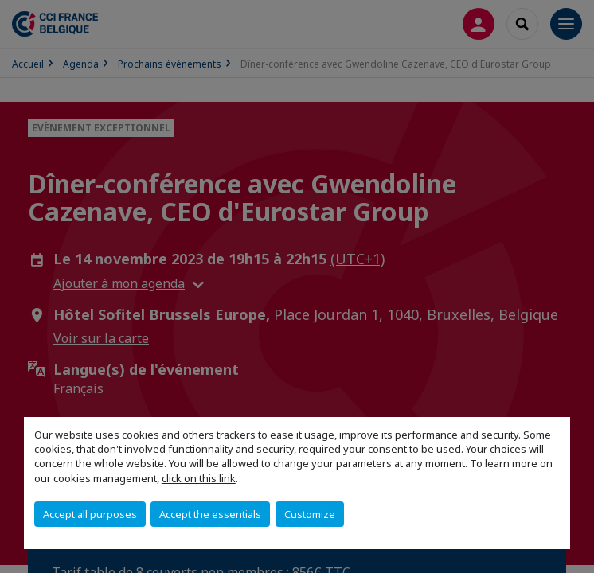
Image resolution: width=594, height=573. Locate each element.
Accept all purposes (90, 514)
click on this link (199, 478)
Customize (309, 514)
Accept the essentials (210, 514)
